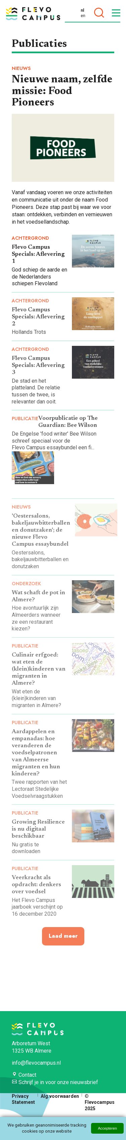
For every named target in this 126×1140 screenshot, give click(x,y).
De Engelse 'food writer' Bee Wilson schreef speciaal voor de (54, 437)
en (83, 15)
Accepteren (107, 1128)
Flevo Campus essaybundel (44, 447)
